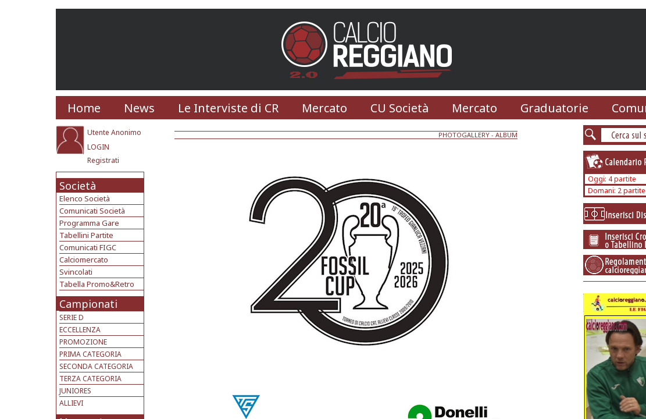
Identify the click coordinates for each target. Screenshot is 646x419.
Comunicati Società (92, 210)
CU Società (399, 108)
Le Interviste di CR (228, 108)
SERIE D (71, 317)
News (139, 108)
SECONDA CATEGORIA (96, 366)
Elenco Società (84, 198)
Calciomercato (83, 259)
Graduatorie (554, 108)
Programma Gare (89, 223)
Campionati (88, 304)
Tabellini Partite (86, 235)
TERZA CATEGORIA (90, 379)
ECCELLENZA (80, 330)
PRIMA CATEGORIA (90, 354)
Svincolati (75, 272)
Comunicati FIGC (87, 247)
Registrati (103, 160)
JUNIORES (75, 391)
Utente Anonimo (114, 132)
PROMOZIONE (83, 342)
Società (77, 186)
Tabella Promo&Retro (96, 284)
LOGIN (98, 147)
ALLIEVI (71, 403)
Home (84, 108)
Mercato (324, 108)
